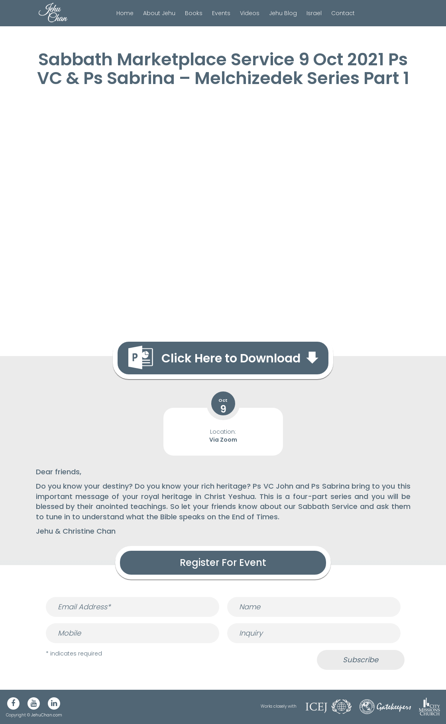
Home (125, 13)
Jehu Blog (283, 13)
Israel (314, 13)
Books (193, 13)
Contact (343, 13)
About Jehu (159, 13)
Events (221, 13)
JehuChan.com (46, 715)
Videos (249, 13)
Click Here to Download (231, 358)
